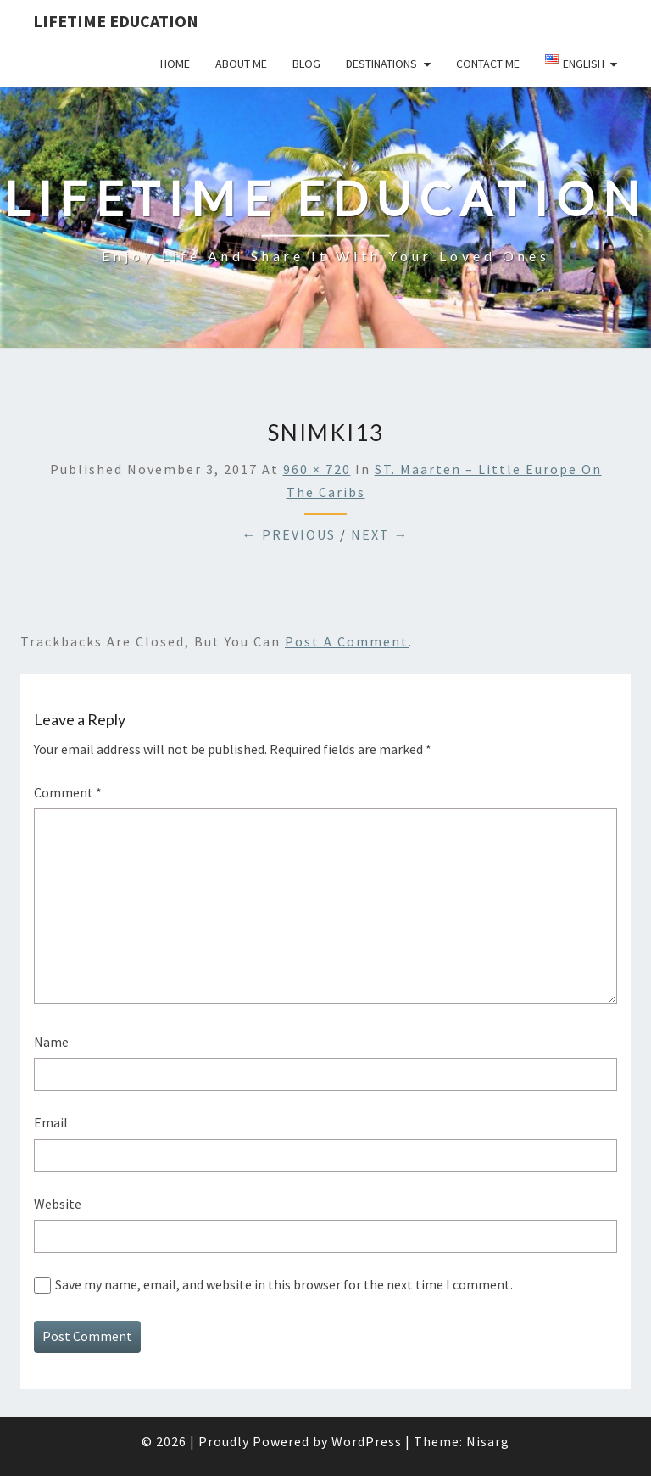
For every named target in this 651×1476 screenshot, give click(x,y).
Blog (306, 63)
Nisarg (487, 1441)
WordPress (366, 1441)
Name (51, 1041)
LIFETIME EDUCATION (115, 20)
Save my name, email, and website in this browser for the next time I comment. (284, 1284)
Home (175, 63)
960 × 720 (317, 469)
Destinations (381, 63)
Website (57, 1203)
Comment (68, 792)
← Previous (289, 534)
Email (51, 1122)
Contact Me (488, 63)
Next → (380, 534)
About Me (241, 63)
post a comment (347, 641)
